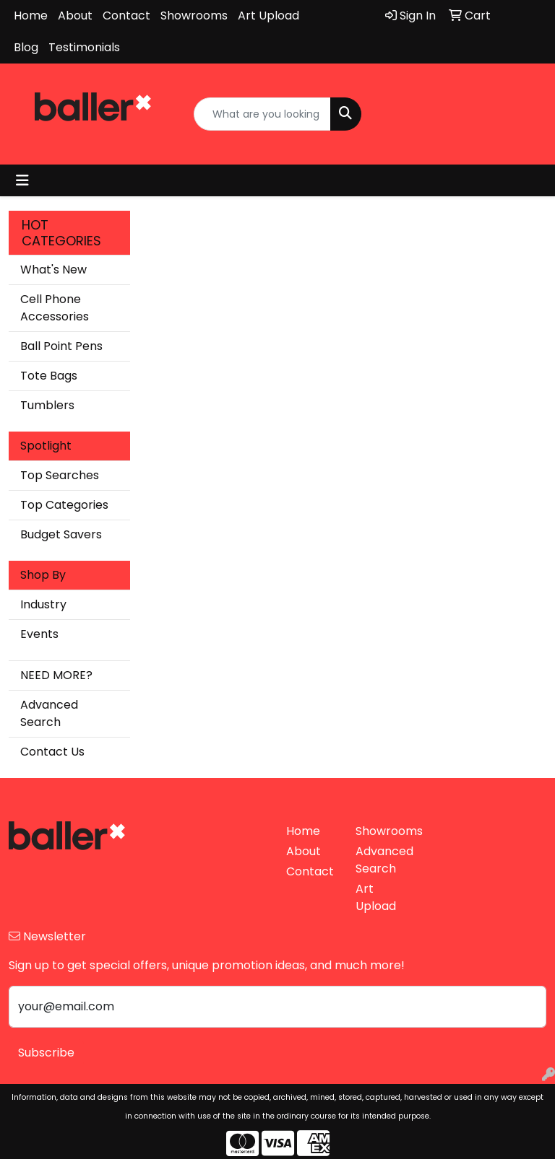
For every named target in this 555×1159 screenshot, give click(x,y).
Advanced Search (49, 713)
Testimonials (84, 47)
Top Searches (59, 475)
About (75, 15)
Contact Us (52, 751)
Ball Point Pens (61, 346)
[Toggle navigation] (22, 180)
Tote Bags (48, 375)
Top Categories (64, 505)
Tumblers (47, 405)
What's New (53, 269)
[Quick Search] (262, 114)
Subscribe (46, 1052)
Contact (126, 15)
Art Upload (268, 15)
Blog (26, 47)
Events (39, 634)
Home (31, 15)
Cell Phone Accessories (54, 308)
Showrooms (194, 15)
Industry (43, 604)
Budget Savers (61, 534)
